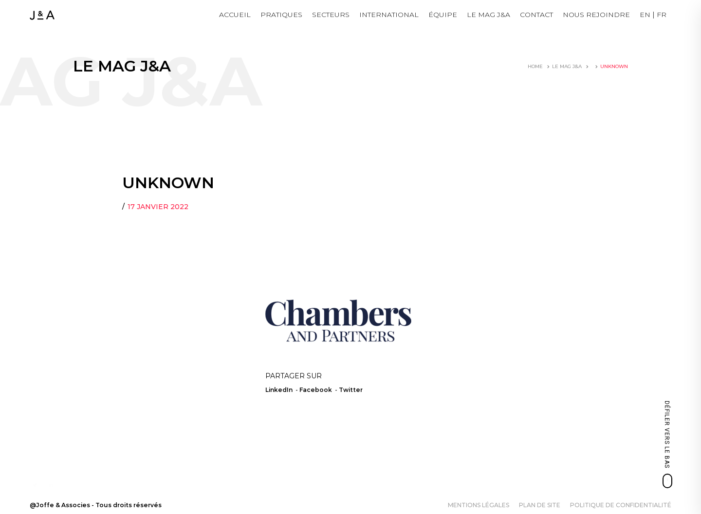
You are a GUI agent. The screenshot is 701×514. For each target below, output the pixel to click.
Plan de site (539, 505)
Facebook (315, 389)
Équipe (442, 14)
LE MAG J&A (488, 14)
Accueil (235, 14)
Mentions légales (478, 505)
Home (535, 66)
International (389, 14)
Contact (536, 14)
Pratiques (281, 14)
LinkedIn (279, 389)
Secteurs (331, 14)
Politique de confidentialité (620, 505)
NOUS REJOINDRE (596, 14)
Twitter (351, 389)
